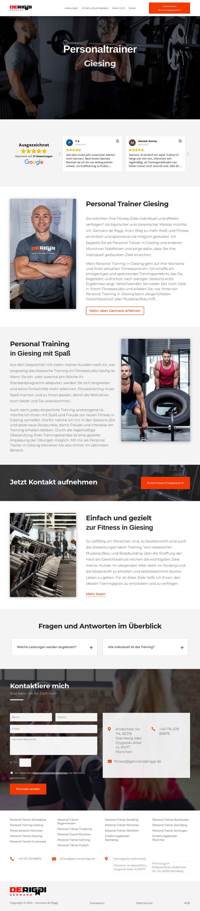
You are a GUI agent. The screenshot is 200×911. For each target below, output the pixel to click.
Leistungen (71, 8)
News (132, 8)
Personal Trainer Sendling (121, 819)
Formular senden (28, 789)
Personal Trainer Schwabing (28, 819)
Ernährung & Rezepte (95, 8)
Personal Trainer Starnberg (169, 825)
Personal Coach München (74, 834)
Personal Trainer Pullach (73, 845)
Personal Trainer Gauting (26, 836)
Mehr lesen (96, 594)
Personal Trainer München (122, 825)
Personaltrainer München (26, 830)
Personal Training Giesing (26, 825)
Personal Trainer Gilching (73, 839)
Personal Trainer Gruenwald (28, 841)
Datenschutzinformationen (50, 773)
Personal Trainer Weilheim (122, 830)
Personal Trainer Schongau (169, 830)
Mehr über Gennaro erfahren (115, 311)
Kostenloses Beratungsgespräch (169, 8)
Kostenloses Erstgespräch (165, 483)
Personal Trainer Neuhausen (170, 819)
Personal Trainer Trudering (74, 828)
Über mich (118, 8)
